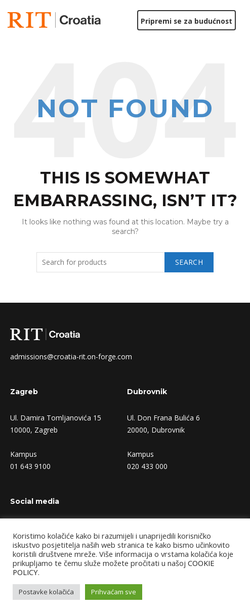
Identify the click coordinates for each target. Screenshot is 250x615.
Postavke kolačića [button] (46, 591)
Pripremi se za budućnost (186, 21)
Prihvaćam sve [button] (113, 591)
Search (189, 262)
